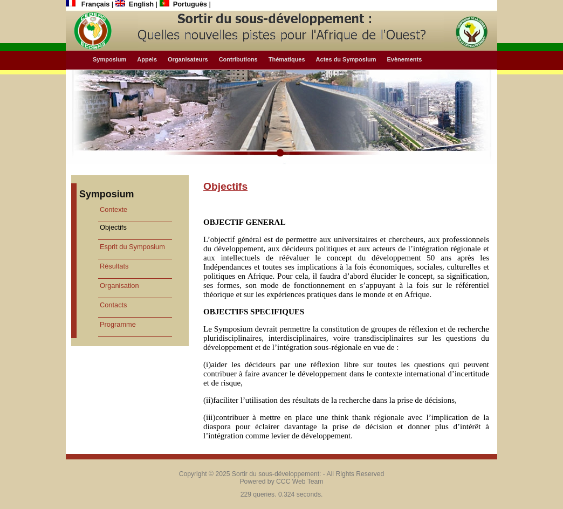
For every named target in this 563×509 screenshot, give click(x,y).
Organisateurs (188, 59)
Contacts (113, 305)
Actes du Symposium (346, 59)
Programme (118, 324)
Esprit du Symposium (132, 247)
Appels (147, 59)
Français (89, 4)
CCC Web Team (299, 481)
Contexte (113, 209)
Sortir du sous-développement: (276, 474)
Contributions (238, 59)
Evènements (404, 59)
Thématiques (287, 59)
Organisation (119, 285)
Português (184, 4)
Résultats (114, 266)
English (135, 4)
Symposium (109, 59)
